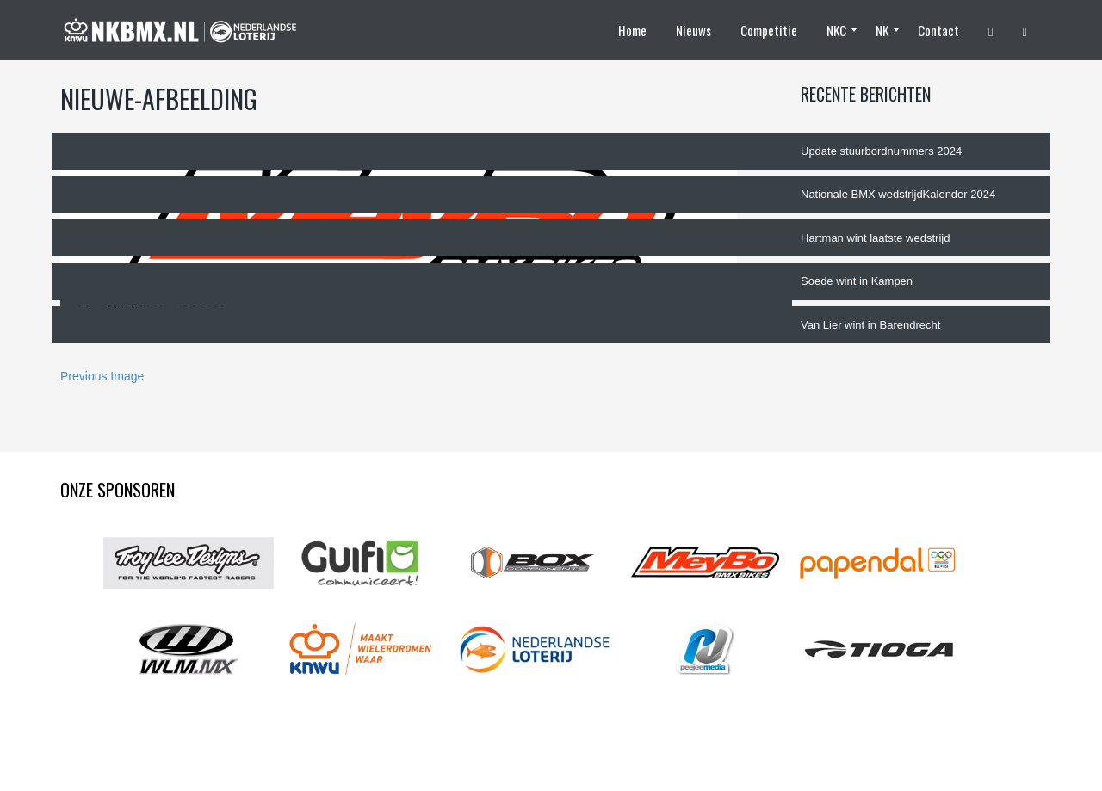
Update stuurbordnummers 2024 (881, 151)
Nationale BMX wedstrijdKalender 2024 (898, 194)
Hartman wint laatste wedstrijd (875, 238)
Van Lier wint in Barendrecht (870, 324)
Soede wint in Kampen (857, 281)
